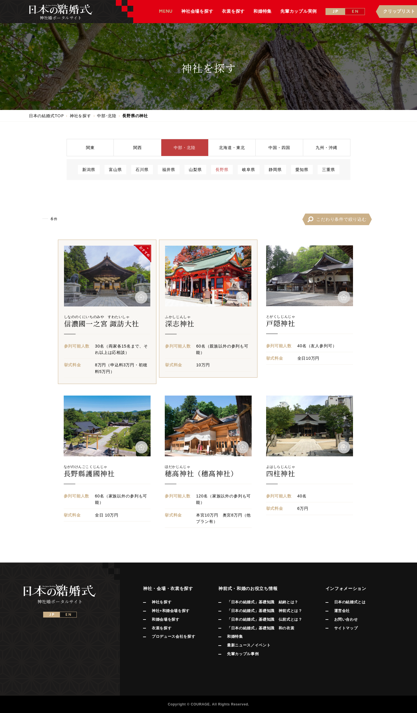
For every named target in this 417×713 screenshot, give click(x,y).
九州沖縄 (326, 147)
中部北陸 (184, 147)
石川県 (142, 169)
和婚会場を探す (166, 619)
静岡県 (275, 169)
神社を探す (161, 602)
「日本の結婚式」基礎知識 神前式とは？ (264, 611)
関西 (137, 147)
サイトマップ (346, 628)
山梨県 (195, 169)
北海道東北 (232, 147)
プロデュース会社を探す (173, 636)
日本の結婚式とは (350, 602)
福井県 (168, 169)
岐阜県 (248, 169)
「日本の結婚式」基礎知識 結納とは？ (262, 602)
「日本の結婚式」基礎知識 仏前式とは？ (264, 619)
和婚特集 (235, 636)
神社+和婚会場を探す (171, 611)
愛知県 (301, 169)
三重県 (328, 169)
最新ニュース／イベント (248, 645)
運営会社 (342, 611)
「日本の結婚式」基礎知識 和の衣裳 (260, 628)
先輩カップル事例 (243, 654)
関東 (90, 147)
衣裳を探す (161, 628)
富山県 (115, 169)
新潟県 (88, 169)
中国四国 (279, 147)
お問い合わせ (346, 619)
